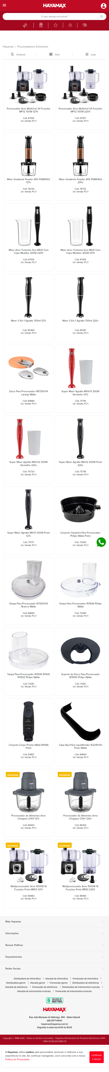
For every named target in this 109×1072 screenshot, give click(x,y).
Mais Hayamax (54, 922)
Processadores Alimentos (32, 46)
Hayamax (8, 46)
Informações (54, 934)
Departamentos (54, 957)
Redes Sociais (54, 969)
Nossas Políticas (54, 945)
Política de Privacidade (17, 1059)
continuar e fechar (96, 1057)
